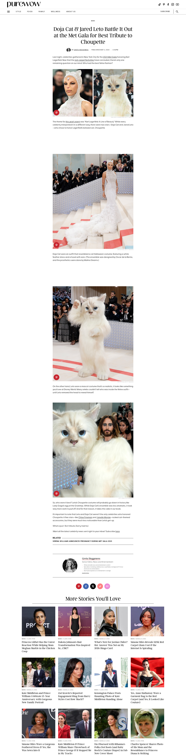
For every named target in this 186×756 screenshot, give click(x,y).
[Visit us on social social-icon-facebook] (168, 4)
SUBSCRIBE (165, 11)
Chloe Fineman (85, 518)
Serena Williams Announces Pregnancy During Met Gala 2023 (82, 541)
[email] (107, 586)
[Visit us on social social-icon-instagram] (172, 4)
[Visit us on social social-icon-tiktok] (159, 4)
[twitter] (93, 586)
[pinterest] (56, 112)
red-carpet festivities (84, 60)
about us (71, 12)
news (93, 21)
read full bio (85, 573)
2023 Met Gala (110, 57)
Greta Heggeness (81, 50)
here (117, 532)
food (30, 12)
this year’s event (73, 122)
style (18, 12)
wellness (55, 12)
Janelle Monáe (104, 518)
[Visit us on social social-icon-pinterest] (164, 4)
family (42, 12)
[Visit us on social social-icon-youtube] (177, 4)
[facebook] (86, 586)
